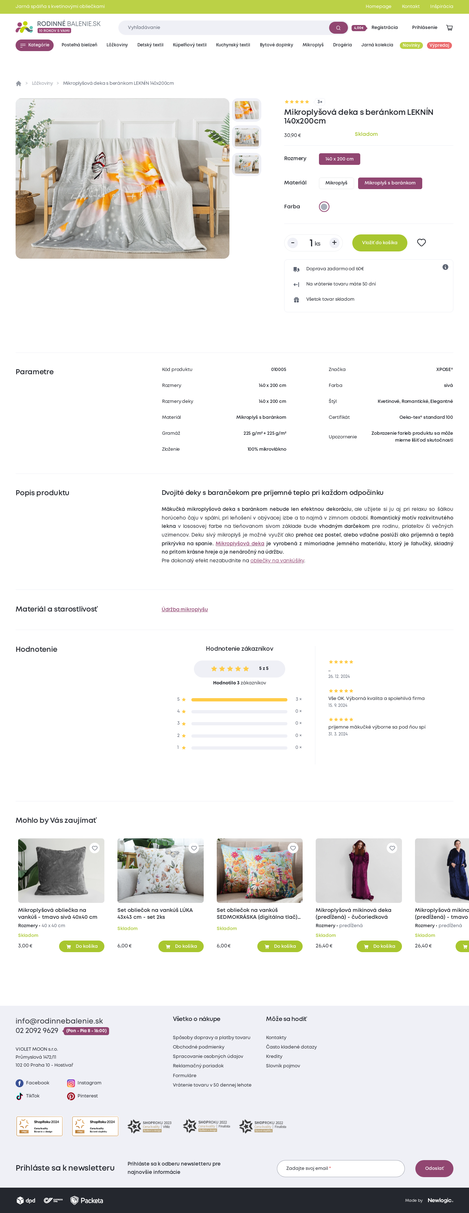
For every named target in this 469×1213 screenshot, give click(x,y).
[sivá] (324, 207)
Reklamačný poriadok (198, 1066)
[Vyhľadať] (338, 27)
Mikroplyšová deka (240, 544)
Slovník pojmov (283, 1066)
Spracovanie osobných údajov (208, 1057)
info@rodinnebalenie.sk (59, 1021)
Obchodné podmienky (198, 1047)
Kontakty (276, 1038)
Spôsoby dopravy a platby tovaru (211, 1038)
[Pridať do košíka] (81, 946)
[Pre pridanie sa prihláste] (421, 243)
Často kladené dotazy (291, 1047)
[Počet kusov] (313, 242)
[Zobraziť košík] (449, 28)
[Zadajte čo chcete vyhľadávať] (233, 27)
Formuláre (184, 1076)
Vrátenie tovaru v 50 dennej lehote (212, 1085)
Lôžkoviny (42, 84)
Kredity (274, 1057)
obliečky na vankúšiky (277, 561)
